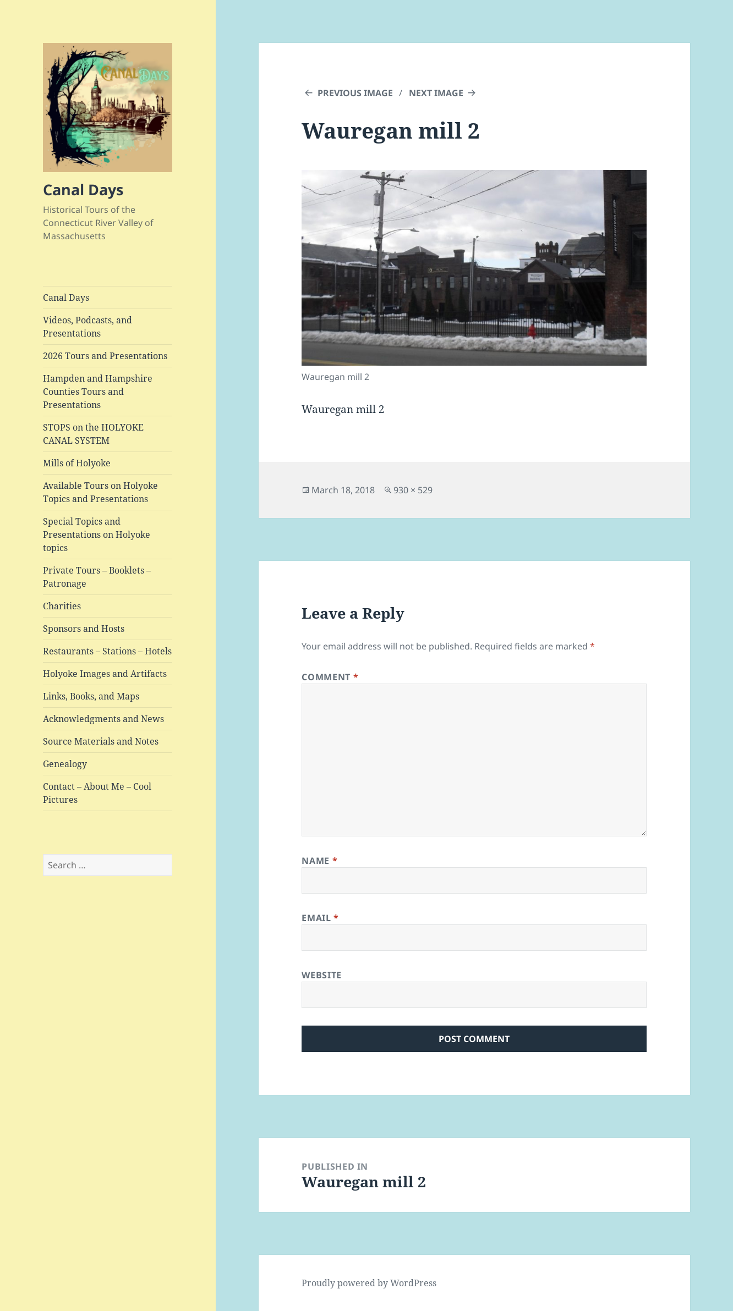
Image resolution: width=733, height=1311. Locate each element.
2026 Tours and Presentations (105, 356)
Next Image (436, 93)
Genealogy (65, 764)
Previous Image (355, 93)
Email (320, 918)
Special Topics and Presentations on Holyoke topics (96, 534)
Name (319, 861)
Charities (62, 606)
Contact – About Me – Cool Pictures (97, 793)
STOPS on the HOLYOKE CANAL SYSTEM (93, 434)
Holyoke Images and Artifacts (105, 674)
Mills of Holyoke (77, 463)
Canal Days (83, 189)
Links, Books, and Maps (91, 696)
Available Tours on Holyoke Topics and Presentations (100, 492)
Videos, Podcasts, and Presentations (87, 326)
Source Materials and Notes (100, 741)
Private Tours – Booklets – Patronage (97, 577)
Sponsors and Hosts (83, 629)
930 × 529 (413, 490)
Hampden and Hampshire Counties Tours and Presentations (97, 391)
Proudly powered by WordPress (369, 1283)
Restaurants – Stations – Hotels (107, 651)
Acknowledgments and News (103, 719)
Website (321, 975)
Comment (330, 677)
